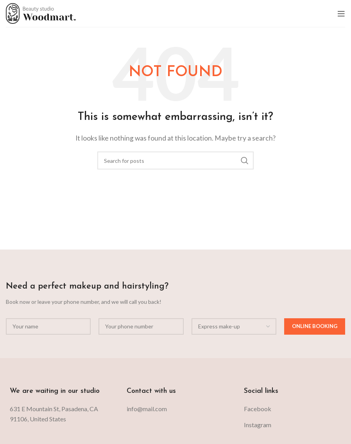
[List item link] (175, 409)
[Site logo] (41, 12)
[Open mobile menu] (341, 13)
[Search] (175, 160)
